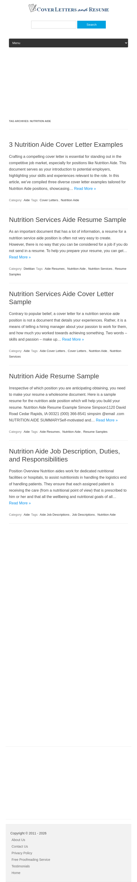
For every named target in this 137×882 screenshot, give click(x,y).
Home (16, 873)
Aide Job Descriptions (54, 514)
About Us (18, 840)
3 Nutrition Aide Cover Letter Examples (66, 144)
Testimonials (21, 866)
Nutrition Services (100, 268)
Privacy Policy (22, 853)
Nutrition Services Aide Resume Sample (67, 219)
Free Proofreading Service (31, 860)
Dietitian (29, 268)
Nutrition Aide (70, 200)
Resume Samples (95, 431)
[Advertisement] (68, 85)
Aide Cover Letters (52, 351)
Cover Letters (49, 200)
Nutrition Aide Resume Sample (54, 376)
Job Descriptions (83, 514)
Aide (27, 200)
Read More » (85, 189)
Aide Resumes (55, 268)
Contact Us (20, 846)
